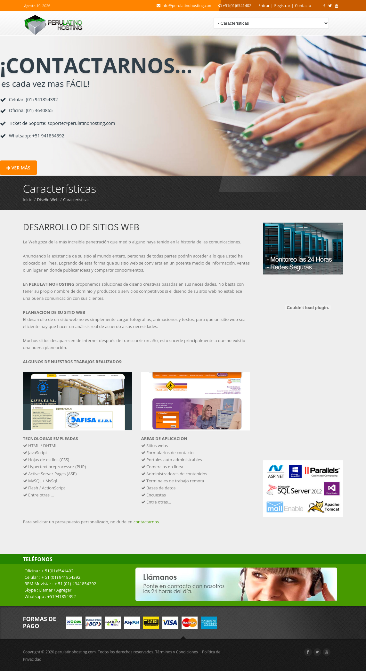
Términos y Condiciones (176, 652)
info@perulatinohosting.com (184, 5)
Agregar (64, 590)
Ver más (18, 168)
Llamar (46, 590)
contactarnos (146, 522)
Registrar (282, 5)
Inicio (28, 199)
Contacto (303, 5)
